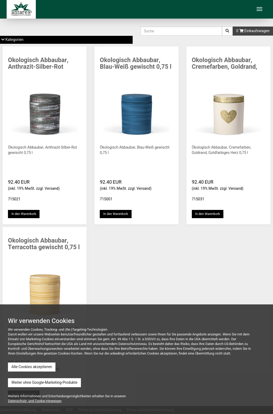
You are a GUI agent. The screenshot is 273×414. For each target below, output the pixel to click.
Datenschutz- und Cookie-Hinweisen (35, 401)
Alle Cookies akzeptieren (31, 367)
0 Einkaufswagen (253, 31)
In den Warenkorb (23, 214)
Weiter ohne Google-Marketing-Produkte (44, 382)
